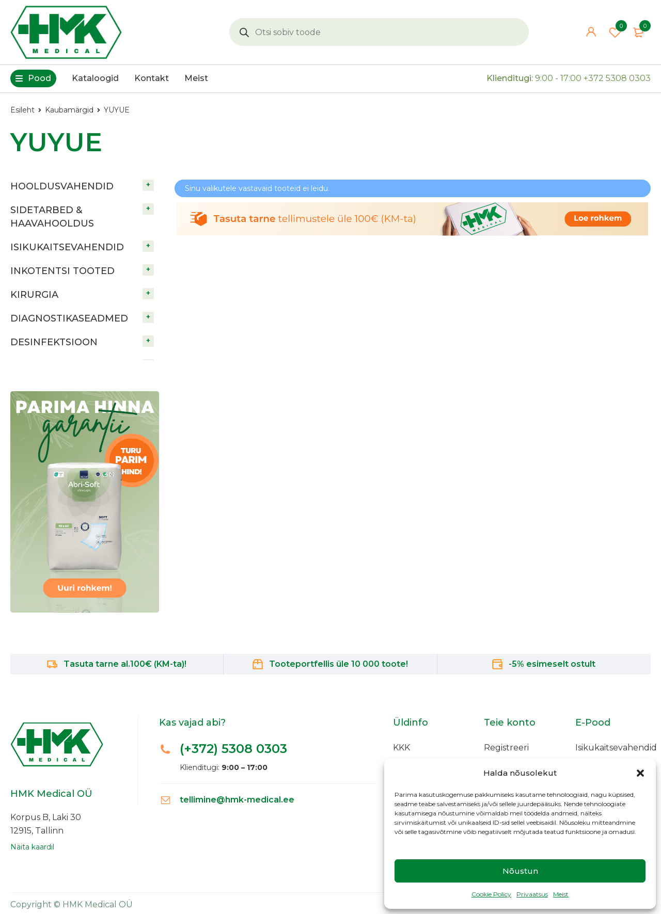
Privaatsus (532, 894)
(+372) (233, 748)
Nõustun (520, 871)
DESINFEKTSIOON (54, 342)
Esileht (22, 110)
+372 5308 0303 (617, 78)
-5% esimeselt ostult (552, 664)
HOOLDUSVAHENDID (62, 186)
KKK (401, 747)
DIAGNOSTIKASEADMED (69, 318)
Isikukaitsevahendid (616, 747)
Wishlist (615, 32)
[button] (640, 773)
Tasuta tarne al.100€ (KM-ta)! (125, 664)
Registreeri (506, 747)
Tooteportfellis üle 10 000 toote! (338, 664)
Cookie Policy (491, 894)
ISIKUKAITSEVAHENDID (67, 247)
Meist (561, 894)
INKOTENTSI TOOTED (62, 271)
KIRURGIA (34, 294)
